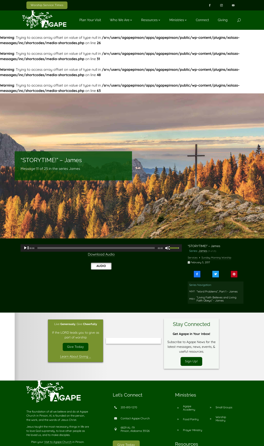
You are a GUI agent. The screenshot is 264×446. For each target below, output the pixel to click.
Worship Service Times (47, 5)
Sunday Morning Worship (216, 257)
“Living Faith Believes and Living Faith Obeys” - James (216, 299)
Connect (202, 20)
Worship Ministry (221, 419)
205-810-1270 (129, 408)
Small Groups (224, 408)
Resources (149, 20)
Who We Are (119, 20)
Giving (223, 20)
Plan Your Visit (90, 20)
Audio (101, 266)
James (202, 251)
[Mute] (167, 248)
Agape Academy (189, 408)
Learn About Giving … (75, 357)
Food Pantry (191, 420)
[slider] (96, 248)
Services (193, 257)
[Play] (26, 248)
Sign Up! (191, 361)
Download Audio (101, 254)
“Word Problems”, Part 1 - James (217, 291)
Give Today (75, 347)
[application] (101, 248)
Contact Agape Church (135, 419)
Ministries (176, 20)
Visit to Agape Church (58, 442)
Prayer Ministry (192, 430)
